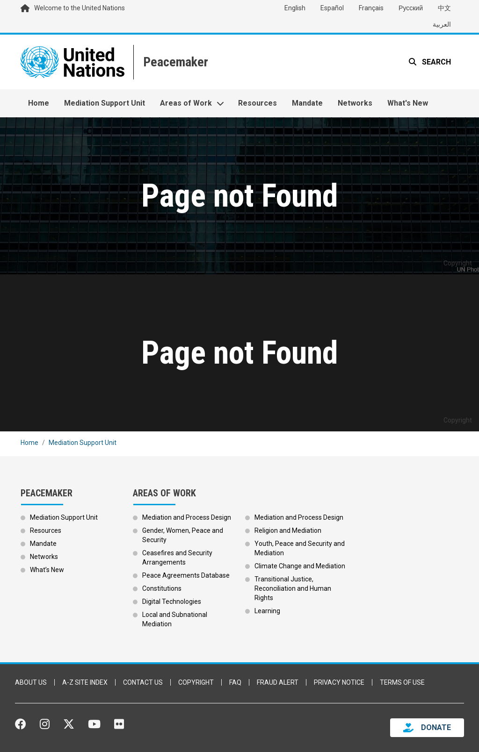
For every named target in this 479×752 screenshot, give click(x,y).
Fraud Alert (277, 682)
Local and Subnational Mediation (174, 619)
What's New (407, 103)
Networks (355, 103)
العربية (442, 24)
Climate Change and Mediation (299, 566)
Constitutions (161, 588)
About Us (31, 682)
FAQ (235, 682)
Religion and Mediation (287, 530)
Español (332, 8)
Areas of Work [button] (186, 103)
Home (38, 103)
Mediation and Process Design (186, 517)
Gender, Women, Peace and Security (182, 535)
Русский (411, 8)
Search (435, 61)
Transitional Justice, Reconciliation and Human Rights (292, 588)
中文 (444, 8)
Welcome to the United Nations (79, 8)
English (294, 8)
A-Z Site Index (85, 682)
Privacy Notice (339, 682)
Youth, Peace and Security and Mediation (299, 548)
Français (371, 8)
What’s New (47, 569)
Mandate (307, 103)
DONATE (436, 727)
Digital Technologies (171, 601)
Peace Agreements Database (186, 575)
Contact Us (143, 682)
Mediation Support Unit (104, 103)
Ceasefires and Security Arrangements (177, 557)
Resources (257, 103)
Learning (267, 611)
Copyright (196, 682)
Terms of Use (402, 682)
